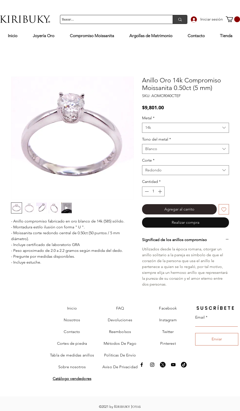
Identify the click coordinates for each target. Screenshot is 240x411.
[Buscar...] (112, 19)
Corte (148, 160)
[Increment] (160, 191)
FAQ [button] (120, 308)
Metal (148, 118)
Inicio (72, 308)
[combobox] (185, 128)
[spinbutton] (153, 191)
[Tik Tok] (184, 364)
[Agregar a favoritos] (224, 209)
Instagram (168, 320)
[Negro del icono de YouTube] (173, 364)
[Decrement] (146, 191)
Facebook (168, 308)
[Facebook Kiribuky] (141, 364)
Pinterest (168, 343)
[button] (233, 19)
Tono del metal (156, 139)
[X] (163, 364)
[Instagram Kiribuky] (152, 364)
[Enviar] (216, 339)
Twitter (168, 331)
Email (200, 317)
